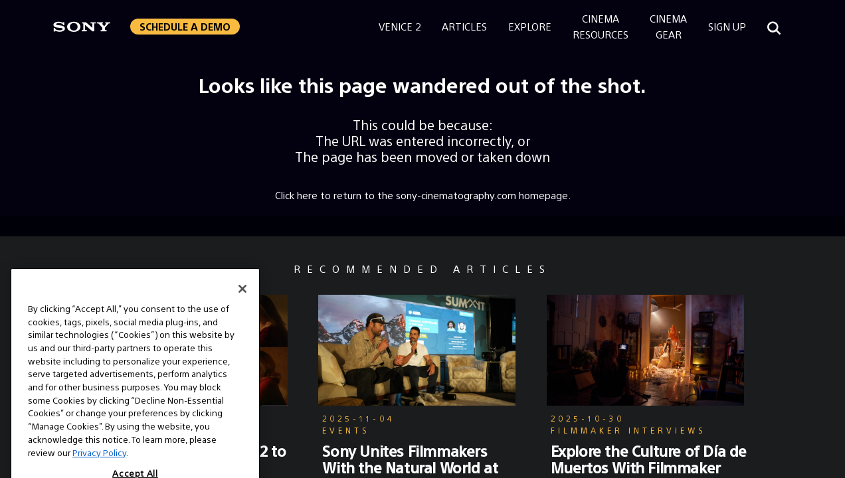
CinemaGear (668, 26)
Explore (529, 26)
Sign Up (727, 26)
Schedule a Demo (185, 26)
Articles (464, 26)
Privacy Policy (99, 465)
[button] (185, 27)
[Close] (242, 302)
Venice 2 (400, 26)
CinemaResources (600, 26)
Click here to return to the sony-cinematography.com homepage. (423, 195)
